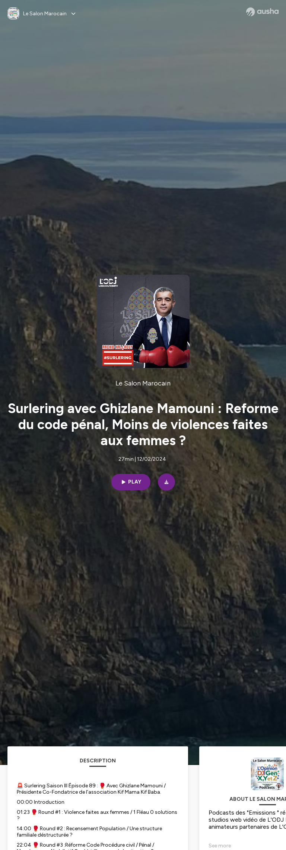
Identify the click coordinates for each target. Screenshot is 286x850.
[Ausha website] (262, 11)
